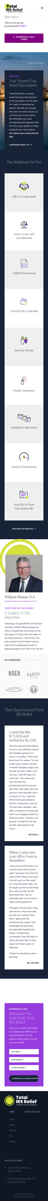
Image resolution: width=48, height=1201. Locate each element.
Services (12, 1130)
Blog (11, 1136)
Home (11, 1119)
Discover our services (24, 529)
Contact (12, 1141)
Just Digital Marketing (27, 1196)
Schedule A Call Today (24, 38)
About (11, 1125)
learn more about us (20, 145)
